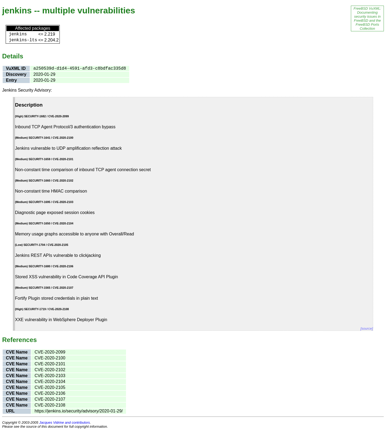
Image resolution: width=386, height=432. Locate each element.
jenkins (18, 34)
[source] (367, 328)
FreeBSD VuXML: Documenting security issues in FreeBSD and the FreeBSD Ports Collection (367, 18)
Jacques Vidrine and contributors (64, 422)
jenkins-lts (23, 40)
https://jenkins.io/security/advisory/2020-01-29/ (79, 411)
